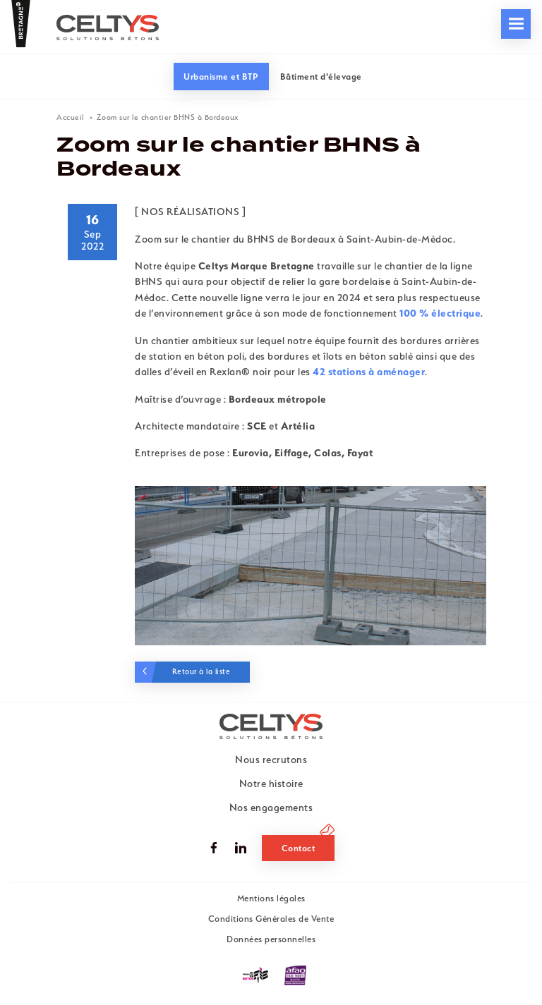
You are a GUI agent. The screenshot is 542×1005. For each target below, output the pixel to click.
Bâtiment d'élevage (321, 76)
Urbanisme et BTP (220, 76)
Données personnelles (271, 939)
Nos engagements (63, 49)
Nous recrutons (302, 49)
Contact (298, 848)
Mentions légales (271, 898)
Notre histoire (271, 783)
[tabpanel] (310, 565)
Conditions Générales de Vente (271, 918)
